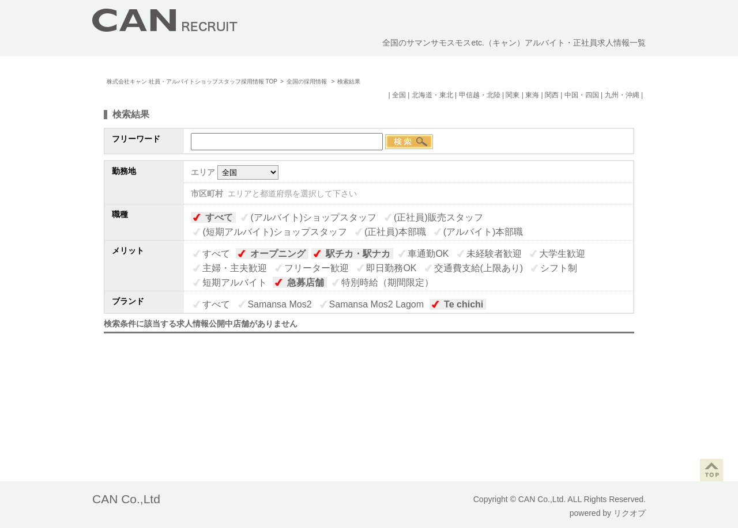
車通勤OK (428, 254)
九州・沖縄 (622, 95)
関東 (512, 95)
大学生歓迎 (562, 254)
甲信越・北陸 (479, 95)
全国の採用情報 (308, 81)
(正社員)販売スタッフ (438, 217)
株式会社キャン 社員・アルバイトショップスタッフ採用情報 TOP (192, 81)
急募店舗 (305, 282)
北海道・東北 (432, 95)
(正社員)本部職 (395, 232)
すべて (219, 217)
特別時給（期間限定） (387, 282)
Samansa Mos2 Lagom (376, 304)
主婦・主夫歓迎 (234, 268)
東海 (532, 95)
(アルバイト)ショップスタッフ (313, 217)
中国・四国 (581, 95)
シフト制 (558, 268)
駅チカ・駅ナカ (358, 254)
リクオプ (629, 513)
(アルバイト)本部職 (483, 232)
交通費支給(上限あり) (479, 268)
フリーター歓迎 (316, 268)
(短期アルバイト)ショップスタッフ (274, 232)
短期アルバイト (234, 282)
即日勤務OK (391, 268)
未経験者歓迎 (494, 254)
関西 (552, 95)
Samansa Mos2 (279, 304)
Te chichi (463, 304)
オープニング (278, 254)
